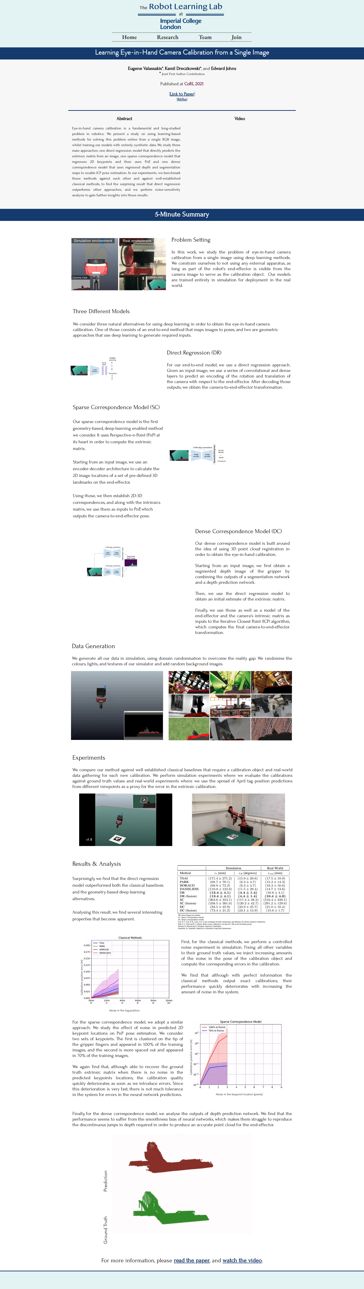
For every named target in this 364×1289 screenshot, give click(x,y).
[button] (182, 99)
